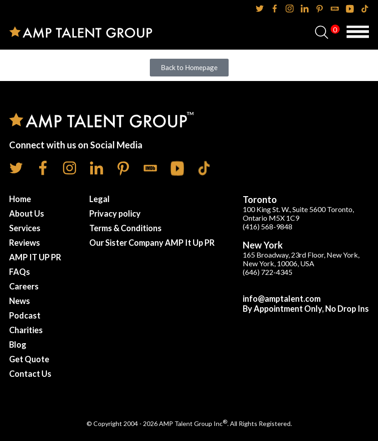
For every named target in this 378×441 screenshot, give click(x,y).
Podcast (25, 315)
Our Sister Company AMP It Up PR (152, 243)
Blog (17, 345)
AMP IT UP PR (35, 257)
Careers (24, 286)
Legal (99, 199)
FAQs (19, 272)
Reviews (24, 243)
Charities (26, 330)
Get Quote (29, 359)
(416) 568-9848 (267, 226)
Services (25, 228)
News (19, 301)
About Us (26, 213)
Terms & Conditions (125, 228)
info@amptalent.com (282, 299)
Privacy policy (115, 213)
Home (20, 199)
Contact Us (30, 374)
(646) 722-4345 (267, 272)
